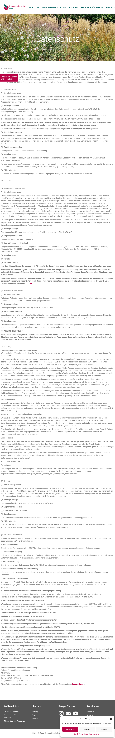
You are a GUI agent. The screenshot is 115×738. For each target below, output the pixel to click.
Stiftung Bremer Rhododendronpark (52, 733)
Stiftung (35, 712)
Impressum (96, 734)
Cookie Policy (78, 734)
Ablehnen (87, 729)
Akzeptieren (70, 729)
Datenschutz (88, 734)
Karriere (35, 718)
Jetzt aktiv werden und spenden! (9, 77)
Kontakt (90, 715)
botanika (7, 718)
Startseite (90, 712)
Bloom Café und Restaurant (14, 721)
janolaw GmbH (78, 684)
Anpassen (104, 729)
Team (34, 715)
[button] (111, 719)
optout (29, 283)
